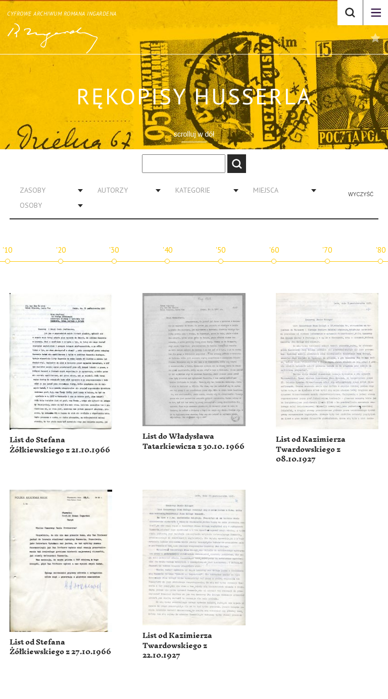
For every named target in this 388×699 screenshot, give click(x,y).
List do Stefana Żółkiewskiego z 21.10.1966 (60, 445)
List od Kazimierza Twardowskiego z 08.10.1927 (311, 449)
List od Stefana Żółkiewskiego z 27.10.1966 (60, 647)
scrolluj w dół (194, 134)
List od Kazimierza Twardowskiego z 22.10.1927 (177, 645)
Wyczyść (360, 194)
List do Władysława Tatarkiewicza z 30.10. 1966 (193, 441)
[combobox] (47, 190)
